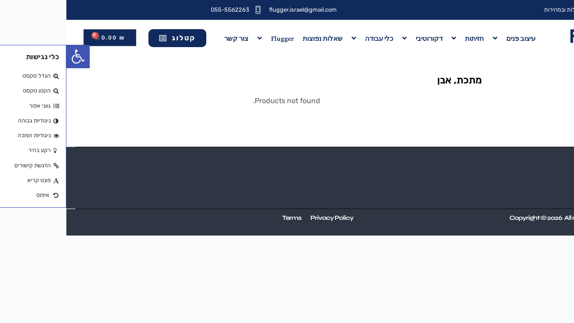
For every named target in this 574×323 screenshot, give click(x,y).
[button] (11, 56)
